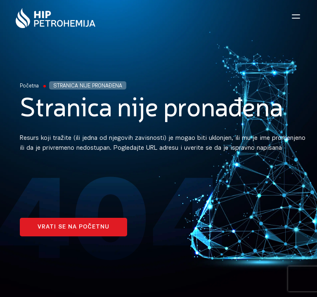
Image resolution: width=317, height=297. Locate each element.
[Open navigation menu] (296, 16)
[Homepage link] (55, 18)
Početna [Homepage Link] (29, 86)
